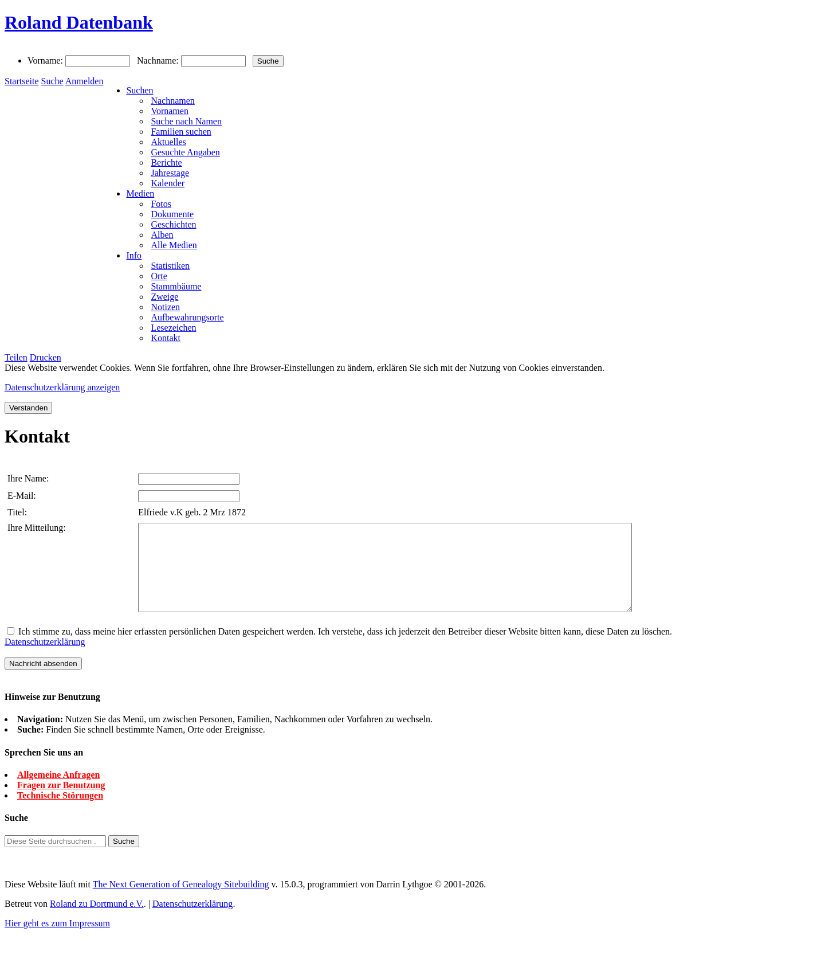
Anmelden (84, 81)
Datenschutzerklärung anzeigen (62, 387)
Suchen (139, 90)
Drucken (45, 357)
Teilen (16, 357)
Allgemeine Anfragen (58, 792)
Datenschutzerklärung (45, 659)
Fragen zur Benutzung (61, 802)
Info (134, 255)
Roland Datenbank (79, 22)
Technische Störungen (60, 812)
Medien (140, 193)
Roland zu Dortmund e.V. (97, 921)
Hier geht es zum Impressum (57, 940)
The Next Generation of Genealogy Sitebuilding (181, 901)
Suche (52, 81)
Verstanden (28, 408)
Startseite (22, 81)
